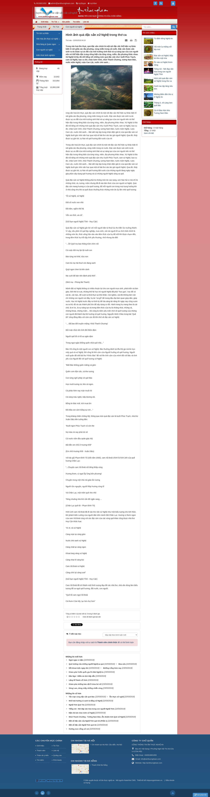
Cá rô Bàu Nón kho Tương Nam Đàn (162, 111)
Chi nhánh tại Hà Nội (83, 740)
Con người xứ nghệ (44, 50)
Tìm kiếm (40, 760)
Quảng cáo (57, 755)
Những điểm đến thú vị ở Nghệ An (163, 95)
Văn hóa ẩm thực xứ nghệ (47, 39)
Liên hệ (56, 751)
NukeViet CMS (130, 780)
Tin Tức (56, 746)
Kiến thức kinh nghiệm (45, 55)
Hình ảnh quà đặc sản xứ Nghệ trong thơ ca (163, 79)
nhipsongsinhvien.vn (154, 780)
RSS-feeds (57, 760)
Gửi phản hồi (200, 795)
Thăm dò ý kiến (43, 755)
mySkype (82, 3)
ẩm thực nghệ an (107, 780)
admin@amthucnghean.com (62, 3)
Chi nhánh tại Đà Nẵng (84, 761)
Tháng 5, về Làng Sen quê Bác (163, 104)
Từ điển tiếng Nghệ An (163, 38)
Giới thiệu (40, 746)
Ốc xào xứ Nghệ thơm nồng (163, 63)
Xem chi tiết (149, 133)
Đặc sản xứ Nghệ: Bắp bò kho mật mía (163, 56)
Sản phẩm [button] (66, 22)
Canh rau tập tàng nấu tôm (163, 87)
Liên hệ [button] (86, 22)
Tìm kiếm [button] (76, 22)
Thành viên (41, 751)
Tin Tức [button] (55, 22)
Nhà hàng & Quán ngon (46, 44)
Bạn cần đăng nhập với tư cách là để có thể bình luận (101, 642)
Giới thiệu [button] (44, 22)
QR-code (40, 781)
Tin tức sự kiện (42, 33)
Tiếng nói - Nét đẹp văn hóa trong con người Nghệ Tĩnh (163, 71)
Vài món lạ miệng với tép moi (163, 48)
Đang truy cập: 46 (54, 781)
